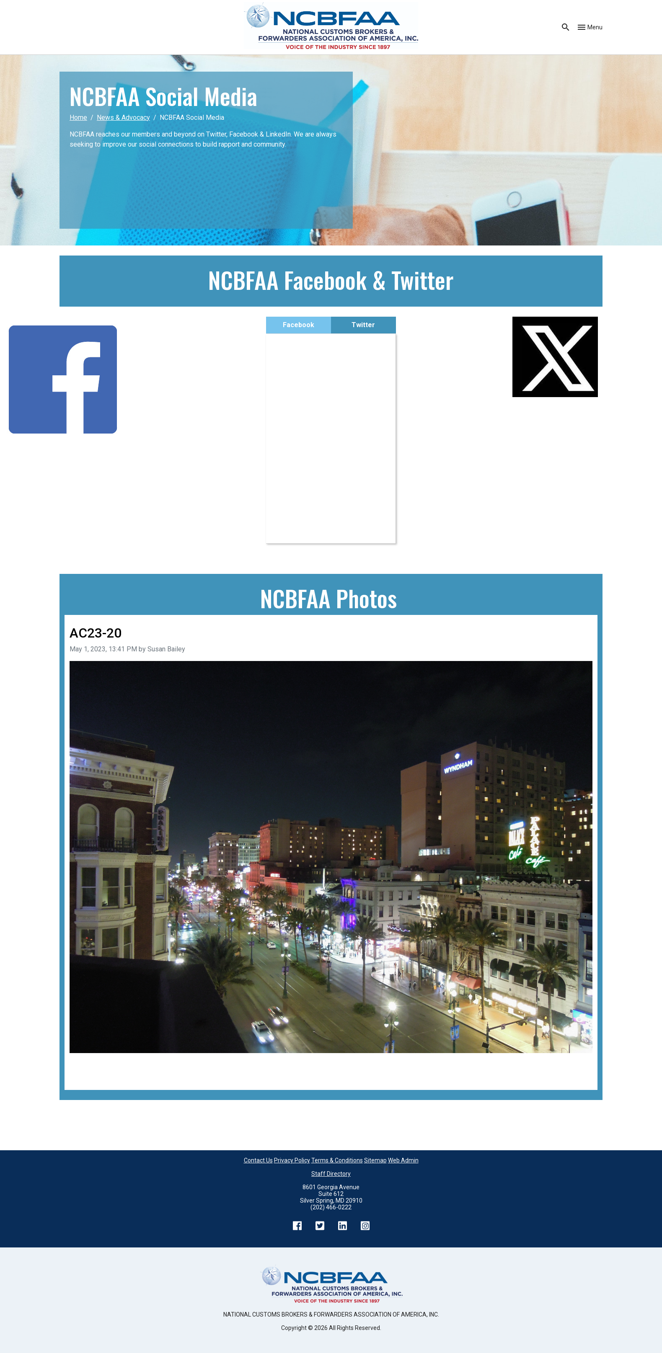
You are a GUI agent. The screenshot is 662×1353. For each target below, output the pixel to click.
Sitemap (375, 1160)
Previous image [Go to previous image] (93, 1065)
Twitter (363, 325)
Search (566, 27)
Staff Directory (331, 1173)
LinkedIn (342, 1226)
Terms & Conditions (337, 1160)
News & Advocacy (123, 117)
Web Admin (403, 1160)
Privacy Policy (292, 1160)
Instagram (365, 1226)
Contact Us (258, 1160)
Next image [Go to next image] (575, 1065)
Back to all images (96, 1075)
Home (78, 117)
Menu (595, 27)
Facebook (298, 325)
